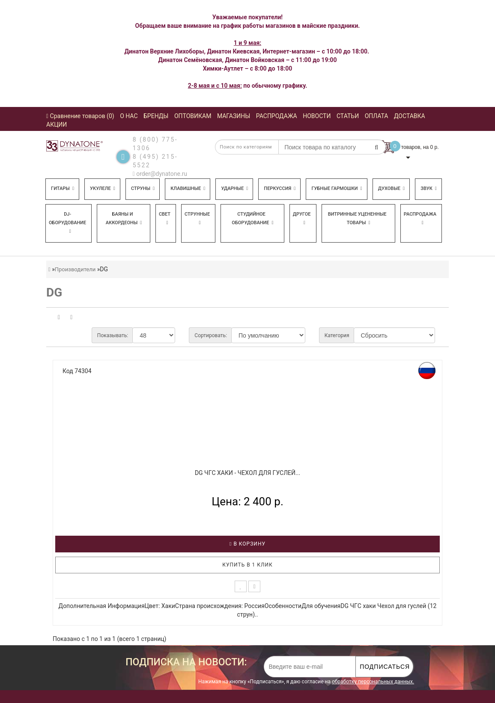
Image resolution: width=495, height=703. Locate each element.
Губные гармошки (336, 188)
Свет (164, 218)
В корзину (247, 544)
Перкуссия (279, 188)
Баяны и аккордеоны (124, 218)
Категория (337, 335)
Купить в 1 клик (247, 565)
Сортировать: (210, 335)
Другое (302, 218)
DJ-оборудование (67, 222)
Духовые (391, 188)
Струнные (197, 218)
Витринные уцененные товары (357, 218)
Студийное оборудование (252, 218)
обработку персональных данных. (373, 682)
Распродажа (420, 218)
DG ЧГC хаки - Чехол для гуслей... (247, 472)
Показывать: (112, 335)
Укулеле (102, 188)
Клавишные (187, 188)
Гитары (62, 188)
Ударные (234, 188)
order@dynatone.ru (160, 173)
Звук (428, 188)
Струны (143, 188)
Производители (75, 269)
